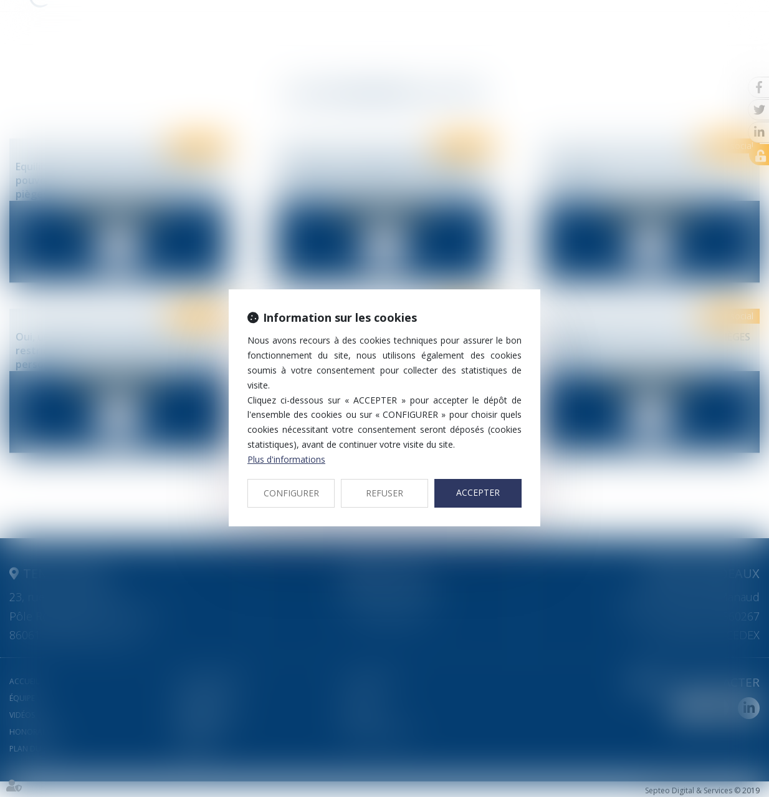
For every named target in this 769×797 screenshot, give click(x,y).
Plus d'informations (286, 459)
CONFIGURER (291, 493)
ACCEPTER (478, 492)
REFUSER (384, 493)
